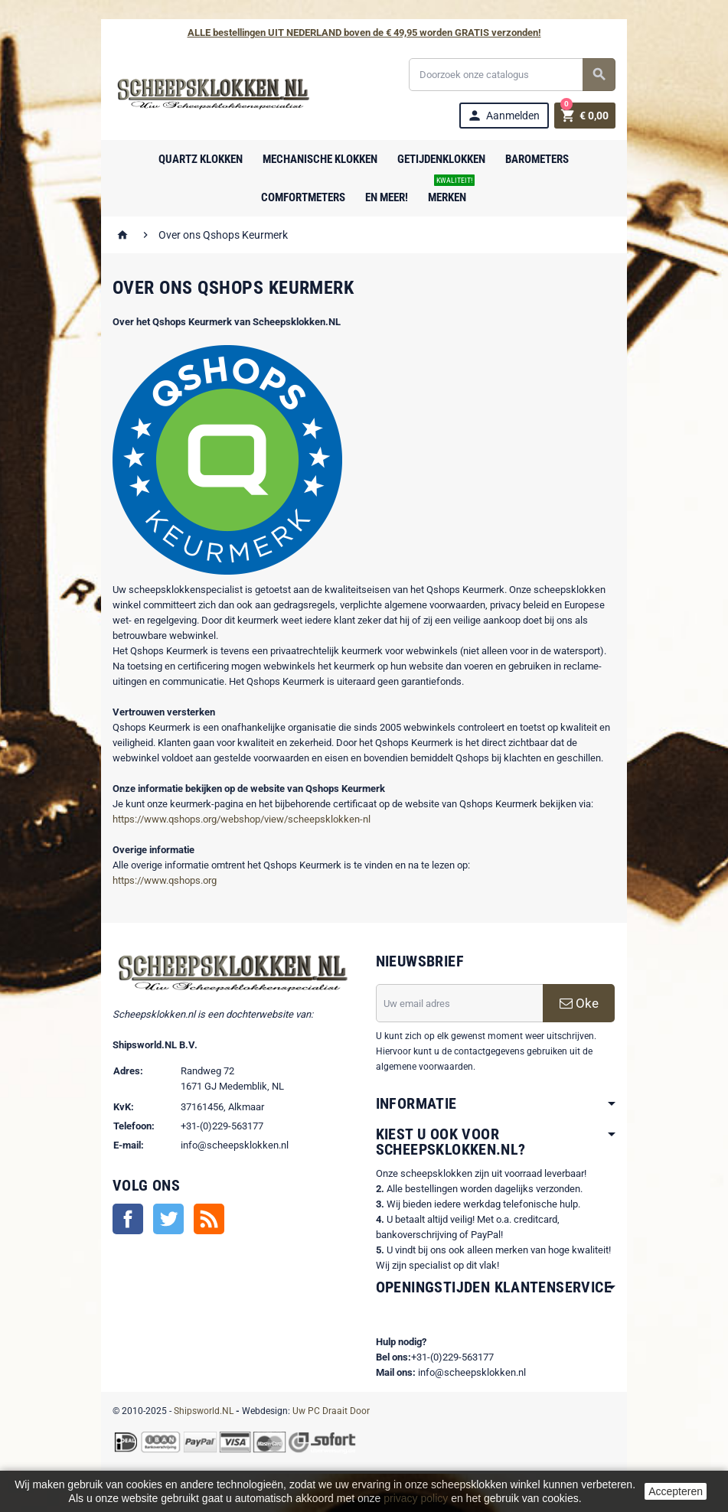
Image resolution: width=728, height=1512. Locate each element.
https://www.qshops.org (156, 880)
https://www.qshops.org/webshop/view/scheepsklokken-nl (233, 819)
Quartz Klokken (201, 159)
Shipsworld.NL (195, 1411)
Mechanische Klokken (320, 159)
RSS (200, 1220)
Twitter (160, 1220)
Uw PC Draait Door (322, 1411)
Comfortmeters (304, 197)
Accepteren (675, 1491)
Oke (586, 1003)
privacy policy (416, 1498)
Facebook (119, 1220)
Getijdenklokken (442, 159)
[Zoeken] (517, 74)
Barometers (538, 159)
